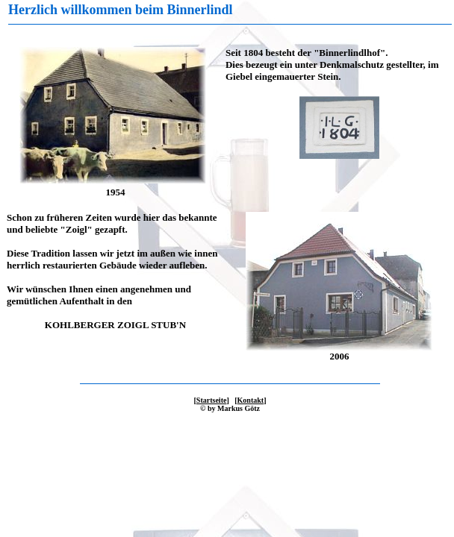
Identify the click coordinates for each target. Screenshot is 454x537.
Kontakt (250, 400)
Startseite (211, 400)
